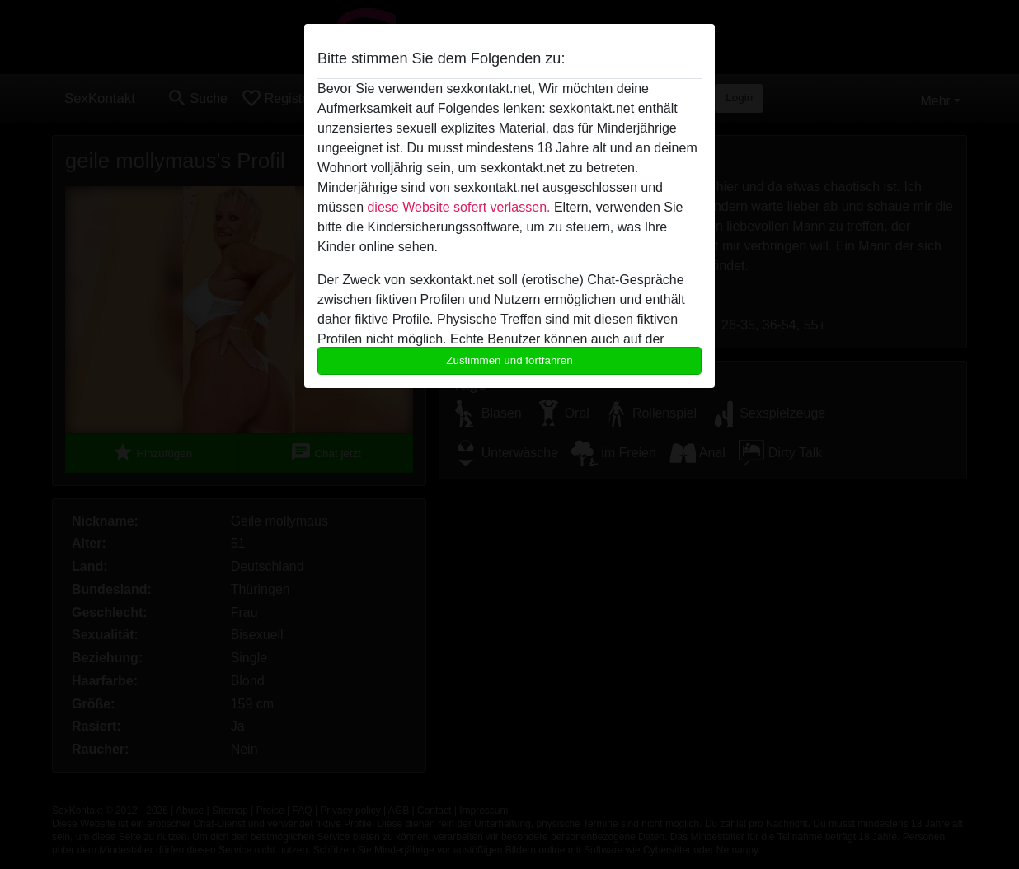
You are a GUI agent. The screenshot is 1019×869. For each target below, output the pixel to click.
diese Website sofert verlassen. (458, 207)
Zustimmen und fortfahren (509, 360)
